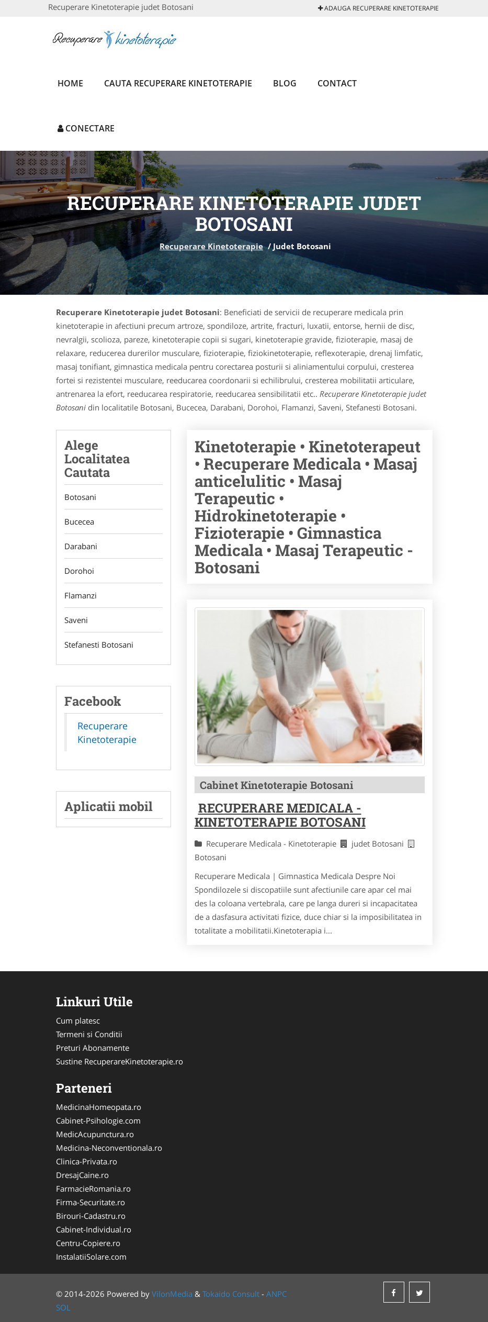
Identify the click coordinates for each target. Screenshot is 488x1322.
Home (70, 83)
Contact (337, 83)
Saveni (76, 620)
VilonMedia (172, 1293)
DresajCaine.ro (82, 1175)
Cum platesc (78, 1020)
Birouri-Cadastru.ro (91, 1215)
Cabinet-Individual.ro (93, 1229)
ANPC (276, 1293)
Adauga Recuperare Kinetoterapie (378, 8)
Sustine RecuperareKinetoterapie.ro (119, 1061)
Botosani (80, 497)
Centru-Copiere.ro (88, 1243)
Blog (285, 83)
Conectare (86, 128)
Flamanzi (80, 595)
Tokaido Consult (230, 1293)
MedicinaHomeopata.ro (98, 1107)
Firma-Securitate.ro (90, 1202)
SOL (63, 1307)
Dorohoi (79, 570)
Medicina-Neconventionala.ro (109, 1147)
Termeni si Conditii (89, 1034)
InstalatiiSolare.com (91, 1256)
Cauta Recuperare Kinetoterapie (178, 83)
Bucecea (79, 521)
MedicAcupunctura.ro (95, 1134)
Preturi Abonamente (92, 1047)
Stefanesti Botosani (98, 644)
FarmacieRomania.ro (93, 1188)
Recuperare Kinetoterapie (211, 246)
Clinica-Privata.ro (86, 1161)
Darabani (80, 546)
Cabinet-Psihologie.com (98, 1120)
